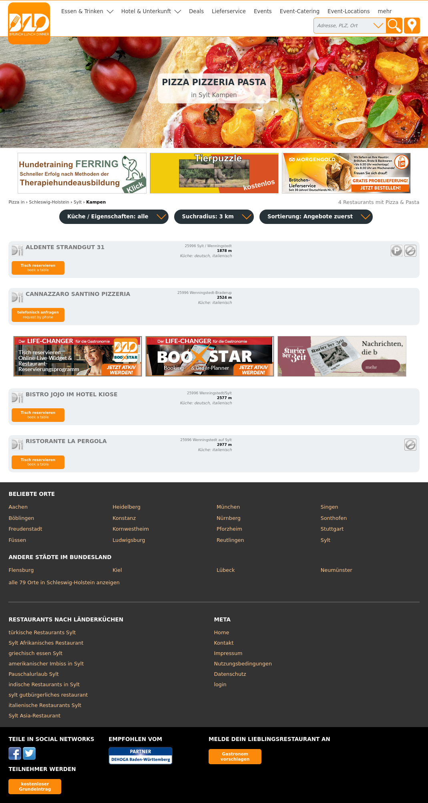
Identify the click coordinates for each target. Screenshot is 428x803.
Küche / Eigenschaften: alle (108, 217)
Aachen (18, 507)
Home (221, 632)
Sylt (325, 540)
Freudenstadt (25, 529)
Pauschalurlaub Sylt (33, 674)
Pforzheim (229, 529)
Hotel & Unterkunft (146, 11)
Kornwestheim (131, 529)
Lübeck (226, 570)
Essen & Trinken (82, 11)
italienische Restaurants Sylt (44, 705)
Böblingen (21, 518)
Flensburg (21, 570)
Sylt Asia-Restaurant (34, 716)
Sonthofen (334, 518)
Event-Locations (349, 11)
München (228, 507)
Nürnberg (229, 518)
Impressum (228, 653)
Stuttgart (332, 529)
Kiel (117, 570)
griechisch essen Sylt (35, 653)
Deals (196, 11)
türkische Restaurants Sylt (42, 632)
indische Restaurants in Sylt (44, 684)
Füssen (17, 540)
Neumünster (336, 570)
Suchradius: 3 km (208, 217)
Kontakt (224, 643)
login (220, 684)
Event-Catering (299, 11)
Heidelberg (127, 507)
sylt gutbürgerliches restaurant (48, 695)
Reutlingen (230, 540)
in (16, 202)
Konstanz (124, 518)
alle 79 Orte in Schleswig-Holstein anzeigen (64, 582)
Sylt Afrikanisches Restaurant (45, 643)
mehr (385, 11)
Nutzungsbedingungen (243, 664)
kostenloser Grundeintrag (35, 786)
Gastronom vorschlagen (235, 756)
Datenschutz (230, 674)
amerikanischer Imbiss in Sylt (46, 664)
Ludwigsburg (129, 540)
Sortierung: (310, 217)
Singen (329, 507)
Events (263, 11)
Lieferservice (229, 11)
